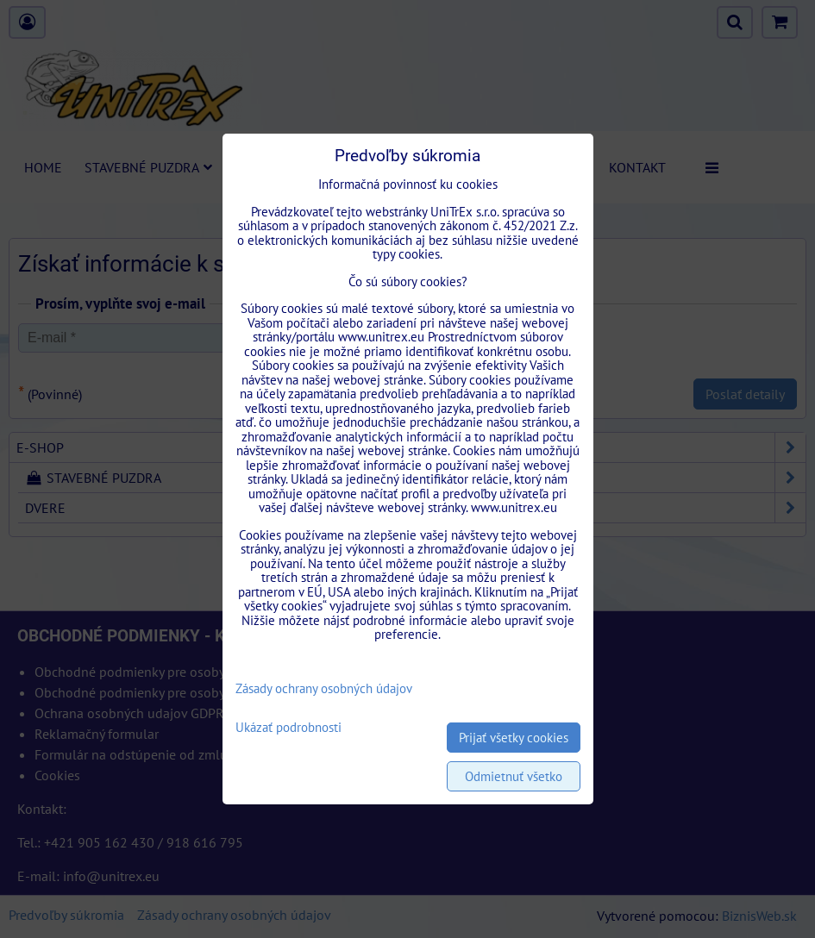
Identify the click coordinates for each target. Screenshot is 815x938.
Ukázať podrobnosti (288, 728)
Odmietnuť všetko (513, 776)
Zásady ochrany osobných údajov (323, 688)
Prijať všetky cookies (513, 737)
